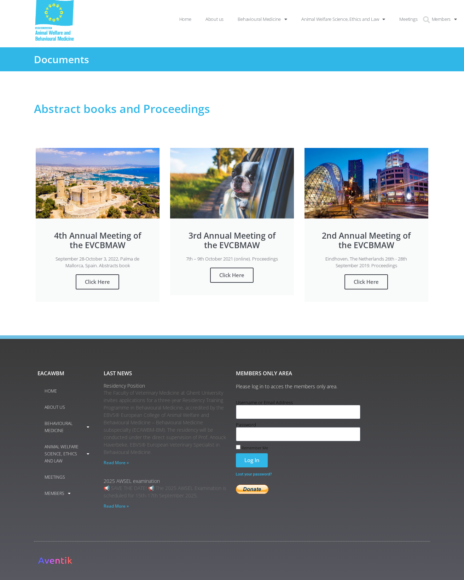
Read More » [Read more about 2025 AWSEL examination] (116, 506)
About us (55, 407)
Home (51, 391)
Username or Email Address (264, 402)
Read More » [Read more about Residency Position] (116, 463)
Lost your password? (254, 474)
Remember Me (252, 447)
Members (58, 493)
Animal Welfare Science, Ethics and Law (67, 454)
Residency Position (124, 385)
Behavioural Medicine (67, 426)
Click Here (97, 281)
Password (246, 425)
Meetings (55, 477)
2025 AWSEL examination (132, 481)
